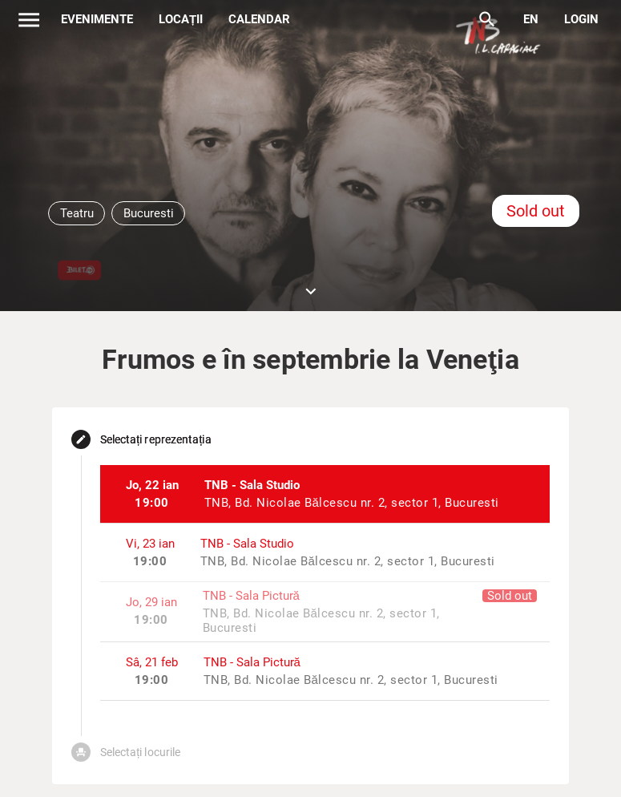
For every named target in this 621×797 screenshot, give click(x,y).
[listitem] (325, 494)
